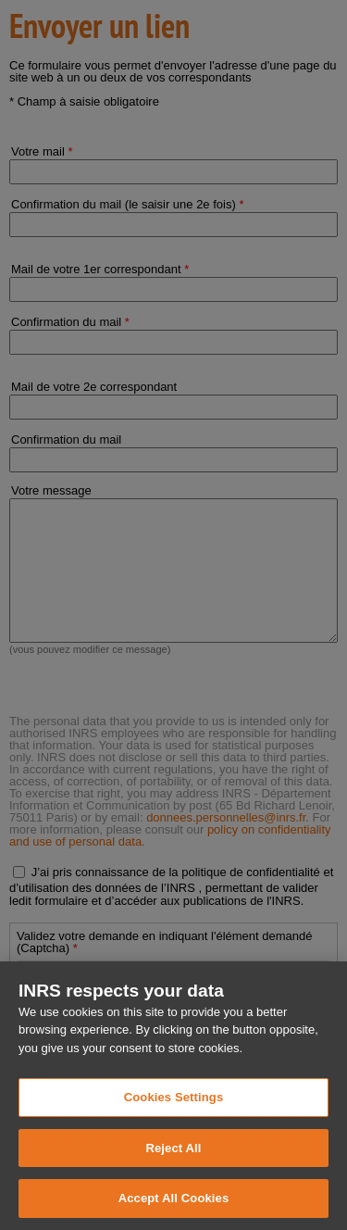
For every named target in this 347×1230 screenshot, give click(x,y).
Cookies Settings (174, 1128)
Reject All (173, 1179)
